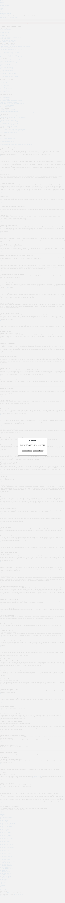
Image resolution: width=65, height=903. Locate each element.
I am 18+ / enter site (38, 450)
